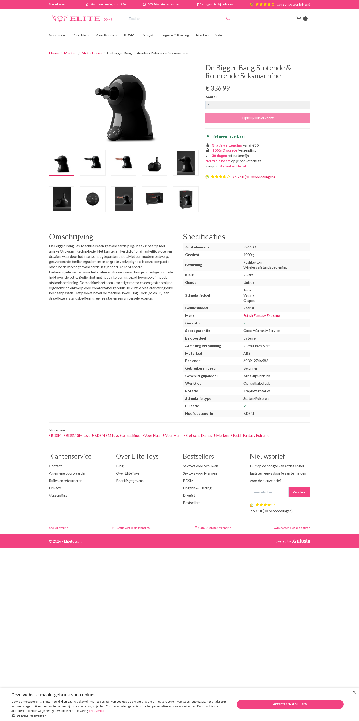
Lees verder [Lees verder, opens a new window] (97, 711)
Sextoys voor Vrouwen (200, 466)
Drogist (147, 35)
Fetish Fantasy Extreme (261, 315)
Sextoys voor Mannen (200, 473)
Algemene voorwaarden (67, 473)
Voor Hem (80, 35)
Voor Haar (57, 35)
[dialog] (179, 704)
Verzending (58, 495)
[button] (119, 715)
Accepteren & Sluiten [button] (290, 704)
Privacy (55, 488)
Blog (120, 466)
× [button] (354, 692)
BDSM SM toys (77, 435)
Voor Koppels (106, 35)
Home (54, 53)
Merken (202, 35)
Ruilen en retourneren (65, 480)
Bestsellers (191, 502)
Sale (218, 35)
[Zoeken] (228, 18)
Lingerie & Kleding (174, 35)
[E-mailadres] (269, 492)
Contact (55, 466)
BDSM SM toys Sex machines (116, 435)
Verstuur (299, 492)
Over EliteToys (127, 473)
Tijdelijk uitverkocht (258, 118)
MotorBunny (92, 53)
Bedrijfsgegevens (130, 480)
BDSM (129, 35)
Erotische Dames (198, 435)
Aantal (211, 97)
